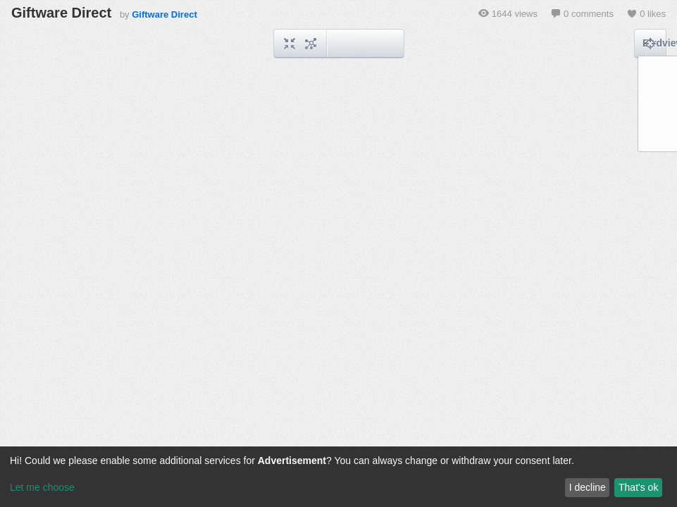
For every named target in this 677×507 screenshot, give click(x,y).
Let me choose (42, 487)
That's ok (638, 487)
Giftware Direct (164, 14)
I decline (587, 487)
